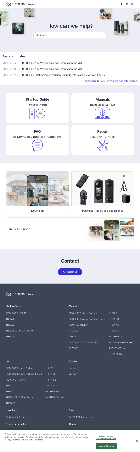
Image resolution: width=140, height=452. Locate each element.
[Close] (137, 444)
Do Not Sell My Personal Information (106, 440)
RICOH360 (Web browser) (121, 342)
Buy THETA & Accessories (81, 417)
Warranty (73, 374)
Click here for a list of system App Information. (111, 80)
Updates (10, 431)
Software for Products (16, 417)
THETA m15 (114, 325)
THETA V (10, 336)
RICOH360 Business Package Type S (87, 319)
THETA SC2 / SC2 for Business (20, 330)
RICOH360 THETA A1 (16, 313)
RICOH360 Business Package (83, 313)
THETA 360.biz (116, 354)
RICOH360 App (116, 336)
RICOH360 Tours (117, 348)
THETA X (10, 319)
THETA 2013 (114, 330)
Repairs (72, 368)
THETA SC (114, 319)
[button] (122, 4)
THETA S (113, 313)
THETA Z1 (10, 325)
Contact (73, 431)
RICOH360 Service (54, 397)
